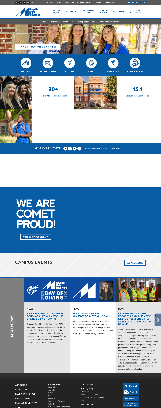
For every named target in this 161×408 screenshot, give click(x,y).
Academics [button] (71, 12)
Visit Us (59, 2)
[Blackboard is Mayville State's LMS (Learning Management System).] (129, 2)
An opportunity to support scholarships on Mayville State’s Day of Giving (46, 283)
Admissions (21, 356)
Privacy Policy (85, 403)
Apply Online (22, 378)
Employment (88, 375)
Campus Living (23, 365)
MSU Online (87, 371)
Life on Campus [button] (104, 12)
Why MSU (49, 2)
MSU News (12, 292)
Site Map (73, 403)
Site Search (21, 387)
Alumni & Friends (84, 2)
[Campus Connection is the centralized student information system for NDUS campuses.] (140, 2)
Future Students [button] (57, 12)
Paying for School (25, 360)
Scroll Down (156, 44)
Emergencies (88, 380)
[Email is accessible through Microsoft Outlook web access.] (133, 2)
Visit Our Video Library (35, 203)
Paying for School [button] (88, 12)
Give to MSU (87, 351)
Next (158, 286)
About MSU (110, 2)
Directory (69, 2)
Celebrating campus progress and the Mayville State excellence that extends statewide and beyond (137, 285)
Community (98, 2)
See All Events (135, 229)
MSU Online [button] (118, 12)
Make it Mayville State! (37, 46)
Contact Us (87, 384)
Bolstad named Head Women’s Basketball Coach (91, 281)
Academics (21, 351)
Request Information (26, 369)
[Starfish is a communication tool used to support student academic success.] (144, 2)
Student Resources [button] (135, 12)
